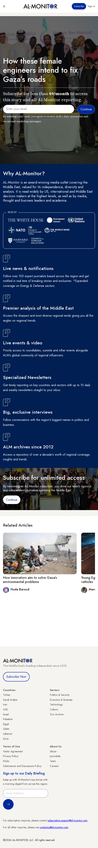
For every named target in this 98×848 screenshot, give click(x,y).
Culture (54, 709)
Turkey (6, 695)
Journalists (55, 756)
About (53, 751)
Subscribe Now (16, 676)
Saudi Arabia (10, 700)
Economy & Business (61, 700)
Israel (6, 714)
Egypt (6, 724)
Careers (54, 766)
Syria (5, 739)
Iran (5, 704)
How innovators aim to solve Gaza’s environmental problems (30, 579)
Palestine (7, 719)
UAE (5, 709)
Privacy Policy (10, 756)
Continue (11, 500)
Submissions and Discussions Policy (22, 766)
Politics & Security (59, 695)
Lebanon (7, 734)
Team (53, 761)
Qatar (6, 729)
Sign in (91, 6)
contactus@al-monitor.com (54, 827)
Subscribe (79, 6)
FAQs (6, 761)
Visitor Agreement (13, 751)
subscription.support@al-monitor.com (67, 820)
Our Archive (56, 714)
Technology (56, 704)
